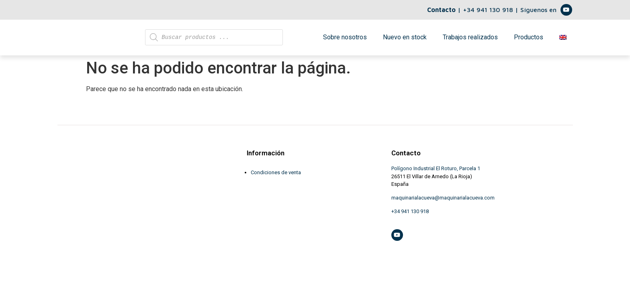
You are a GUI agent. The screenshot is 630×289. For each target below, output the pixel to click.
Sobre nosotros (345, 39)
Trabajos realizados (470, 39)
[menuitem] (563, 40)
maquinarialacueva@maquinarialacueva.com (443, 202)
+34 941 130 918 (489, 9)
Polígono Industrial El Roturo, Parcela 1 (435, 173)
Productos (528, 39)
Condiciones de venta (276, 177)
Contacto (441, 9)
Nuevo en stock (405, 39)
